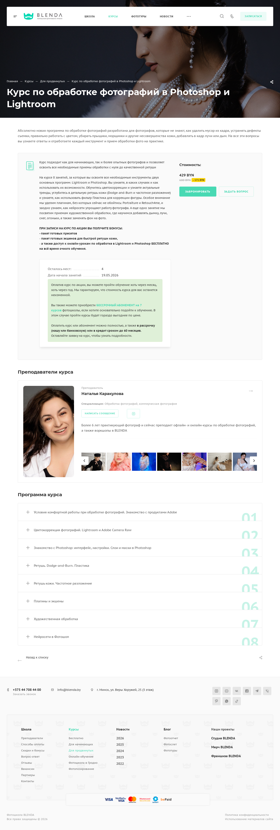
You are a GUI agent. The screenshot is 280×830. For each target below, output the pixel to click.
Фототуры (170, 750)
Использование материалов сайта (249, 819)
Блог (167, 729)
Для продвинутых (81, 750)
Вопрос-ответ (30, 756)
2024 (120, 751)
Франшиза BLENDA (226, 756)
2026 (120, 738)
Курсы (74, 729)
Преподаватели (32, 738)
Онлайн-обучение (81, 756)
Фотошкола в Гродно (83, 763)
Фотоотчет (171, 738)
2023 (120, 757)
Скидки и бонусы (32, 750)
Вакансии (27, 769)
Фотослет (170, 744)
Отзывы (26, 763)
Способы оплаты (32, 744)
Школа (26, 729)
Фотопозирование (81, 769)
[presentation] (85, 465)
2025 (120, 745)
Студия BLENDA (223, 738)
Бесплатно (76, 738)
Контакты (27, 781)
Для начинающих (81, 744)
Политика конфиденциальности (247, 815)
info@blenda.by (69, 690)
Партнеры (28, 775)
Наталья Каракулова (102, 393)
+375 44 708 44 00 (27, 690)
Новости (122, 729)
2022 (120, 764)
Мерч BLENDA (222, 747)
